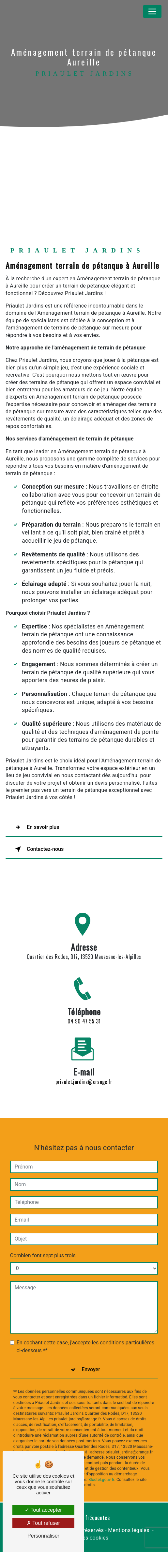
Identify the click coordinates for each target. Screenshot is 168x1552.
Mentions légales (128, 1530)
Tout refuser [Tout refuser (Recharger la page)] (43, 1523)
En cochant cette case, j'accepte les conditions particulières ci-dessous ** (85, 1340)
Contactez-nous (38, 849)
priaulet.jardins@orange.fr (83, 1075)
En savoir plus (35, 827)
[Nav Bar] (152, 11)
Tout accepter (43, 1510)
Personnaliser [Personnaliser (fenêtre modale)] (43, 1536)
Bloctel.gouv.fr (101, 1473)
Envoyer (91, 1363)
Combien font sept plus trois (43, 1249)
